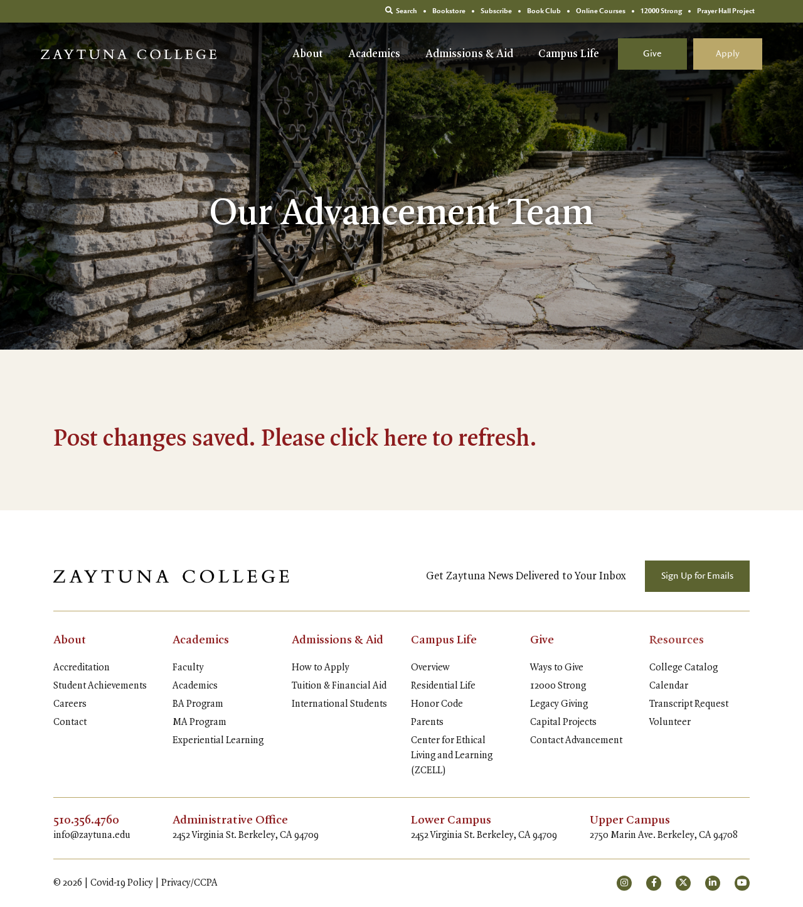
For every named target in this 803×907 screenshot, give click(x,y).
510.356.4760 (86, 820)
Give (652, 54)
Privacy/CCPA (189, 883)
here (405, 439)
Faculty (188, 668)
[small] (624, 883)
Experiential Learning (218, 741)
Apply (728, 54)
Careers (70, 704)
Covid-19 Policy (121, 883)
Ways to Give (556, 668)
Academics (374, 54)
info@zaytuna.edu (91, 835)
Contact (70, 722)
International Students (339, 704)
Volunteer (670, 722)
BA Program (198, 704)
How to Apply (320, 668)
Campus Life (568, 54)
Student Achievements (100, 686)
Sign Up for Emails (697, 576)
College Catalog (683, 668)
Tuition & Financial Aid (339, 686)
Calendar (668, 686)
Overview (430, 668)
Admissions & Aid (469, 54)
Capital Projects (563, 722)
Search (401, 11)
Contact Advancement (576, 741)
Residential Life (443, 686)
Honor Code (437, 704)
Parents (427, 722)
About (307, 54)
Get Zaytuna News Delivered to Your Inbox (526, 576)
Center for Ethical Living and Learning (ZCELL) (451, 756)
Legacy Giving (559, 704)
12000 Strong (558, 686)
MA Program (199, 722)
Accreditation (81, 668)
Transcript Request (688, 704)
